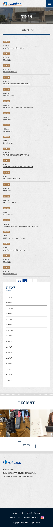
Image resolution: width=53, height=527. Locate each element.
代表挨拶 (29, 513)
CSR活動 (12, 517)
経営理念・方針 (18, 513)
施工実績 (37, 513)
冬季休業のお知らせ (9, 131)
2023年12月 (9, 352)
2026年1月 (9, 303)
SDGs (19, 517)
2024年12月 (9, 330)
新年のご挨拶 (7, 60)
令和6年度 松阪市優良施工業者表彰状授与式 (16, 155)
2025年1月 (9, 325)
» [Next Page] (34, 281)
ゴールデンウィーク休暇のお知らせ (13, 48)
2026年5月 (9, 297)
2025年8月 (9, 314)
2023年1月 (9, 375)
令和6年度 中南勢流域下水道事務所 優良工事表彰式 (18, 167)
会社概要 (35, 517)
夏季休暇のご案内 (8, 214)
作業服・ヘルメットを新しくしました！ (14, 238)
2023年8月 (9, 358)
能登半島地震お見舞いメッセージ (12, 179)
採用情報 (26, 444)
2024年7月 (9, 341)
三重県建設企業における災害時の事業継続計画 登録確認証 (20, 226)
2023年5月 (9, 363)
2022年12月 (9, 380)
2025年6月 (9, 319)
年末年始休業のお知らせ (10, 72)
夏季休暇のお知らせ (9, 95)
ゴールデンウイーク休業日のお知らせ (14, 250)
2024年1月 (9, 347)
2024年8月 (9, 336)
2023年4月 (9, 369)
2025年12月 (9, 308)
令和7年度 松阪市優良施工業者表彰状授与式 (16, 83)
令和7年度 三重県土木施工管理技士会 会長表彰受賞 (18, 107)
